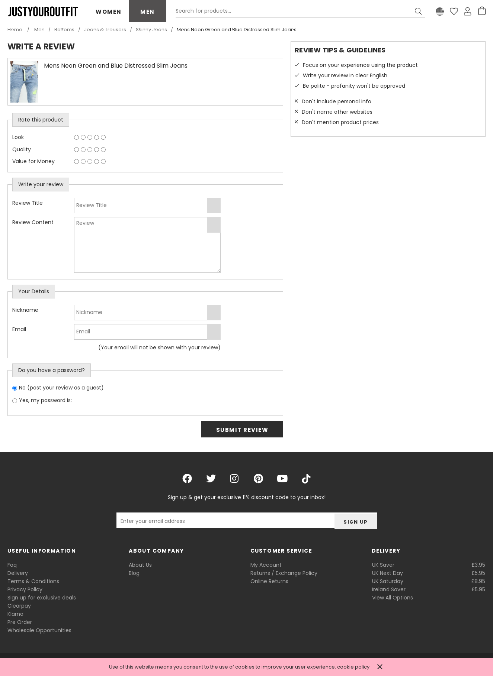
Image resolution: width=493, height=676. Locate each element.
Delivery (17, 573)
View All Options (392, 597)
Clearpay (19, 605)
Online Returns (269, 581)
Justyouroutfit (42, 11)
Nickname (25, 310)
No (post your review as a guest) (61, 387)
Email (19, 329)
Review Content (33, 222)
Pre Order (19, 622)
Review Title (27, 203)
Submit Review (242, 430)
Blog (134, 573)
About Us (140, 565)
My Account (266, 565)
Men (147, 12)
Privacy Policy (24, 589)
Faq (12, 565)
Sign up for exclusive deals (41, 597)
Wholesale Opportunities (39, 630)
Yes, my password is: (45, 400)
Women (109, 12)
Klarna (15, 614)
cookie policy (353, 666)
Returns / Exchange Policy (283, 573)
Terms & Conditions (33, 581)
